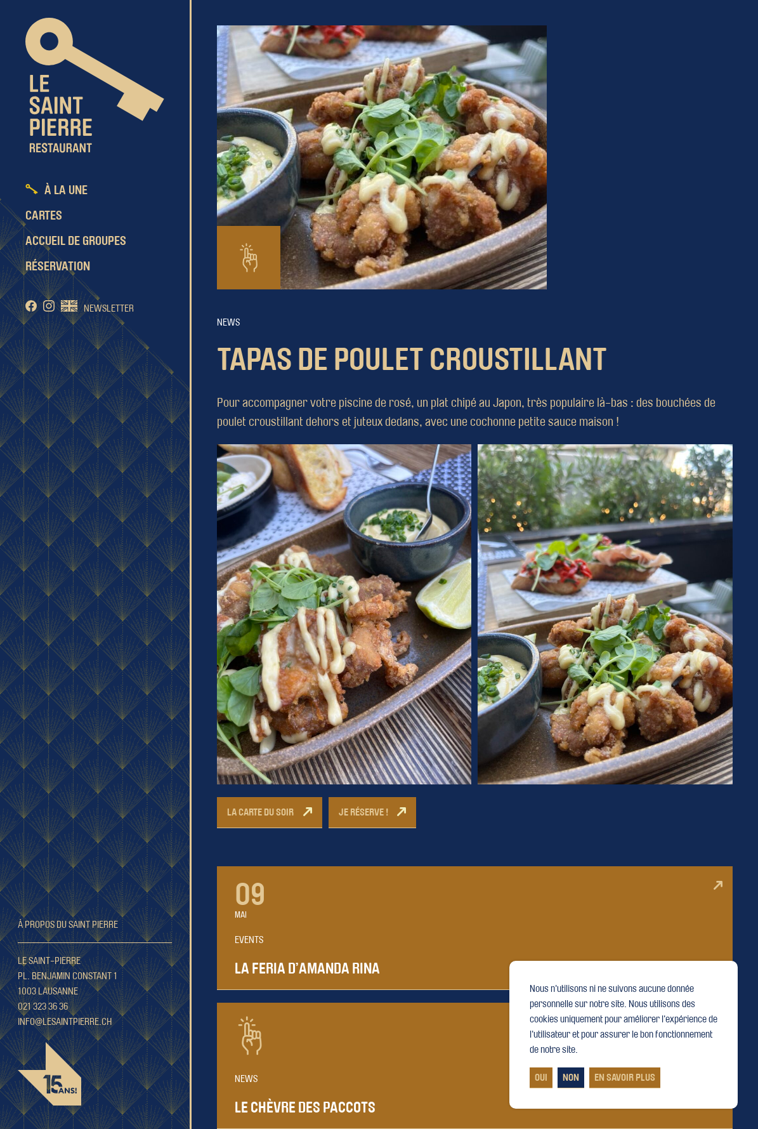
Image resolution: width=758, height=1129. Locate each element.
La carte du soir (260, 812)
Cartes (43, 215)
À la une (66, 190)
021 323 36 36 (43, 1006)
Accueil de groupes (75, 241)
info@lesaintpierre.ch (65, 1022)
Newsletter (109, 308)
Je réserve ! (363, 812)
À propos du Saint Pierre (68, 925)
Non (571, 1078)
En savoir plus (624, 1078)
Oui (541, 1078)
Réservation (57, 266)
